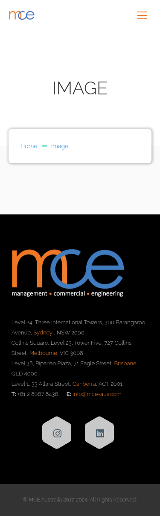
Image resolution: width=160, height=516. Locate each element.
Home (29, 146)
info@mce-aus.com (97, 394)
